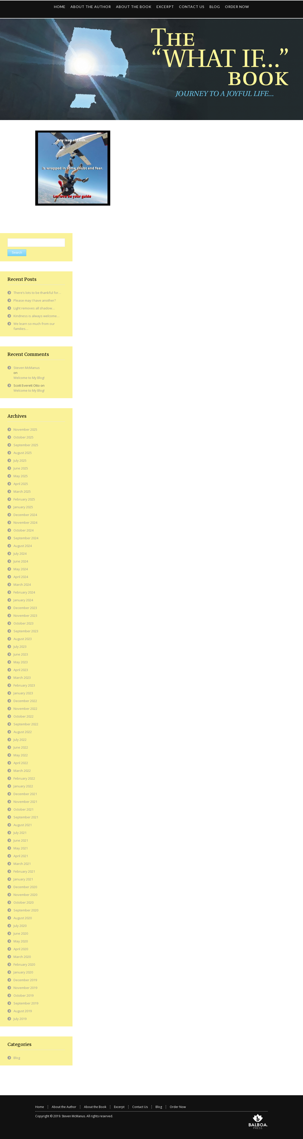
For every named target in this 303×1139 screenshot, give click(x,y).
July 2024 (20, 553)
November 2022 (25, 708)
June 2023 (21, 654)
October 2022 (24, 716)
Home (39, 1107)
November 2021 (25, 801)
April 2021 (21, 856)
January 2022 (23, 786)
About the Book (95, 1107)
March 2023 (22, 677)
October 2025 (24, 437)
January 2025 (23, 507)
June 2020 (21, 933)
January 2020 (23, 972)
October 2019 (24, 995)
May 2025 (21, 476)
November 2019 (25, 987)
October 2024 (24, 530)
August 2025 (23, 452)
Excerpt (119, 1107)
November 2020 (25, 894)
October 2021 (24, 809)
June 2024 (21, 561)
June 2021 (21, 840)
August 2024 (23, 545)
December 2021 (25, 794)
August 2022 (23, 732)
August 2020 (23, 918)
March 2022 (22, 770)
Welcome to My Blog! (29, 377)
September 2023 (26, 631)
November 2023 (25, 615)
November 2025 (25, 429)
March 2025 (22, 491)
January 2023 (23, 693)
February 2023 (24, 685)
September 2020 (26, 910)
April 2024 (21, 577)
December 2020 (25, 887)
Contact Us (140, 1107)
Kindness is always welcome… (37, 316)
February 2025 (24, 499)
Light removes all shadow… (34, 308)
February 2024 (24, 592)
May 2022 (21, 755)
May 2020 (21, 941)
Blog (17, 1057)
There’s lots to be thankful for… (37, 292)
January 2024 (23, 600)
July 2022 (20, 739)
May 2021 (21, 848)
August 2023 (23, 639)
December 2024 (25, 514)
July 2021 (20, 832)
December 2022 (25, 701)
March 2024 (22, 584)
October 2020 (24, 902)
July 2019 (20, 1018)
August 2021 (23, 825)
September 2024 (26, 538)
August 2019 (23, 1011)
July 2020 (20, 925)
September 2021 (26, 817)
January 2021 (23, 879)
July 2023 (20, 646)
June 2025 (21, 468)
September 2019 (26, 1003)
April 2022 (21, 763)
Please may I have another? (35, 300)
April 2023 (21, 670)
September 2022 (26, 724)
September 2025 (26, 445)
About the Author (64, 1107)
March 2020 (22, 956)
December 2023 (25, 608)
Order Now (178, 1107)
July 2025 (20, 460)
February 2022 (24, 778)
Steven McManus (27, 367)
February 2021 (24, 871)
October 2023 (24, 623)
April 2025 (21, 483)
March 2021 (22, 863)
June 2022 (21, 747)
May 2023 (21, 662)
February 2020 (24, 964)
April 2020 (21, 949)
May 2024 (21, 569)
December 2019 (25, 980)
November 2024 (25, 522)
